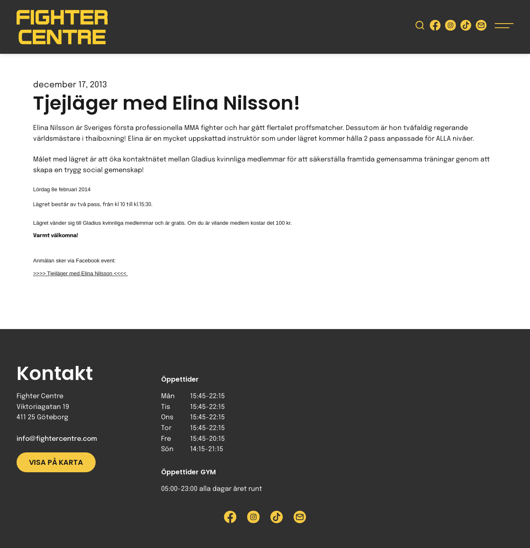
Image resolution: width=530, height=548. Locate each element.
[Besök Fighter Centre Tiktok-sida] (465, 27)
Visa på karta (56, 462)
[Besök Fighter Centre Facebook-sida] (435, 27)
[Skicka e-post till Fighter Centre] (481, 27)
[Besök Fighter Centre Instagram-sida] (450, 27)
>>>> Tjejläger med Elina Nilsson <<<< (80, 273)
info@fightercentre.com (57, 438)
